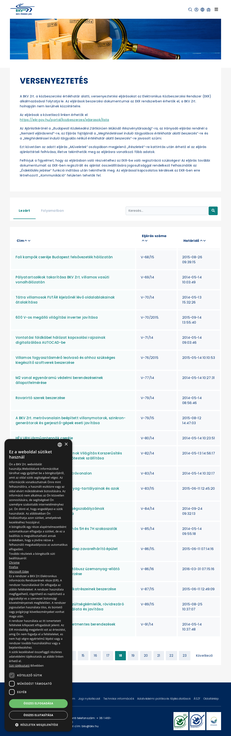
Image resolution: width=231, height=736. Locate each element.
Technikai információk (119, 699)
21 (158, 655)
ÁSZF (197, 699)
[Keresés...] (167, 211)
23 (185, 655)
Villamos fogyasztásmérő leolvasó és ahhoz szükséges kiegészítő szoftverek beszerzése (65, 360)
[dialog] (38, 585)
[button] (190, 10)
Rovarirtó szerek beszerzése (40, 397)
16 (95, 655)
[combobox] (60, 444)
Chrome (14, 562)
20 (146, 655)
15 (83, 655)
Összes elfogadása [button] (38, 703)
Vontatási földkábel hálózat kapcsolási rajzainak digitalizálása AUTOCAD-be (60, 340)
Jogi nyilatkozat (89, 699)
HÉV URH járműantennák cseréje (44, 438)
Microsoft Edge (19, 572)
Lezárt (24, 210)
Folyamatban (52, 210)
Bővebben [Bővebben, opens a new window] (37, 666)
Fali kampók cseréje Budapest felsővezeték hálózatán (64, 257)
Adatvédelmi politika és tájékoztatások (164, 699)
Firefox (13, 567)
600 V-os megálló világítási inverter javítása (57, 317)
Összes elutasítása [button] (38, 715)
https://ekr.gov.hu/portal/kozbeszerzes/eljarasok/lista (64, 120)
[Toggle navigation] (216, 9)
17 (108, 655)
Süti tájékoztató (19, 666)
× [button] (66, 444)
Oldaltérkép (211, 699)
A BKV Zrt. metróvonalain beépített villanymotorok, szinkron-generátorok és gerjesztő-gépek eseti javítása (70, 420)
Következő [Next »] (204, 655)
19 (133, 655)
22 (171, 655)
